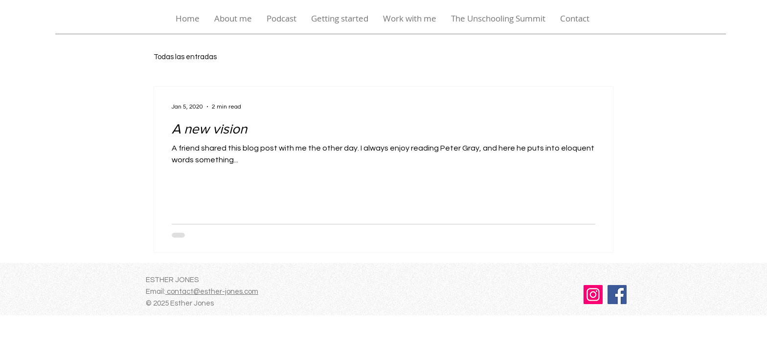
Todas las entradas (185, 57)
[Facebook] (617, 294)
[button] (340, 18)
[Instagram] (593, 294)
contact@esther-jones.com (211, 291)
